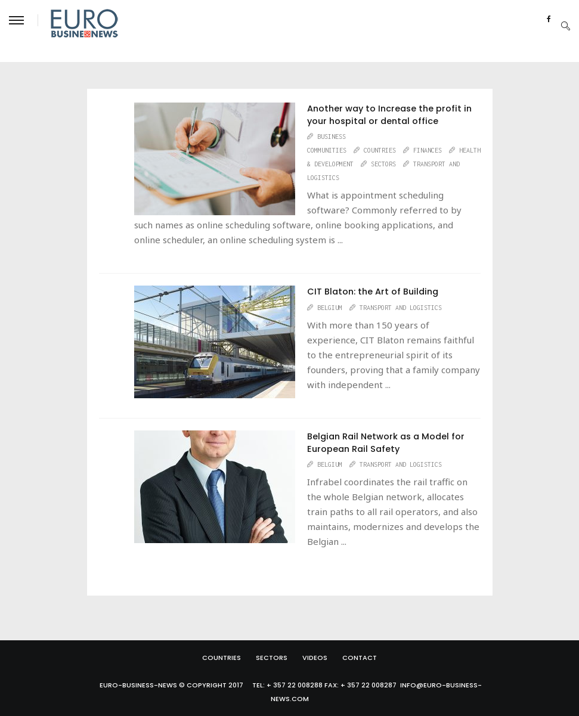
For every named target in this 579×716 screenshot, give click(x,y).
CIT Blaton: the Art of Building (372, 291)
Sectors (271, 657)
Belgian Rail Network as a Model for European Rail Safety (386, 442)
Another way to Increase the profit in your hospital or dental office (389, 115)
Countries (221, 657)
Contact (359, 657)
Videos (314, 657)
